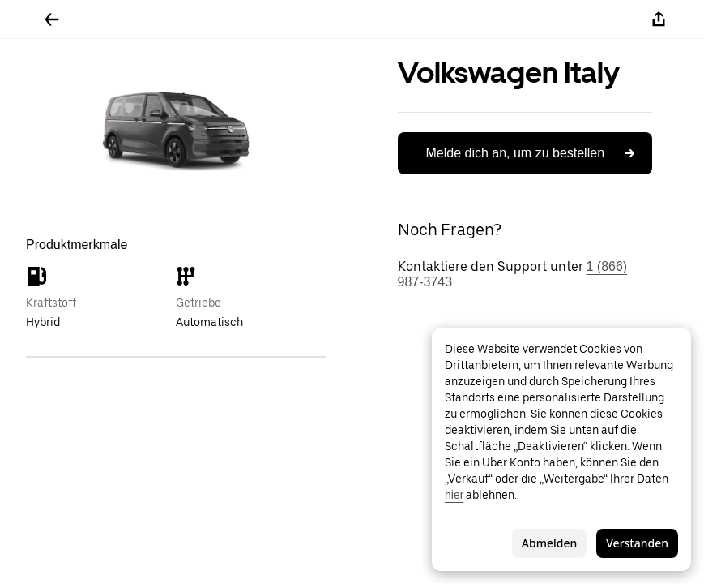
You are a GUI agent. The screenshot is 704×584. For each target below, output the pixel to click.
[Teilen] (658, 19)
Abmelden (549, 543)
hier (454, 494)
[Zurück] (51, 19)
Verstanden (637, 543)
